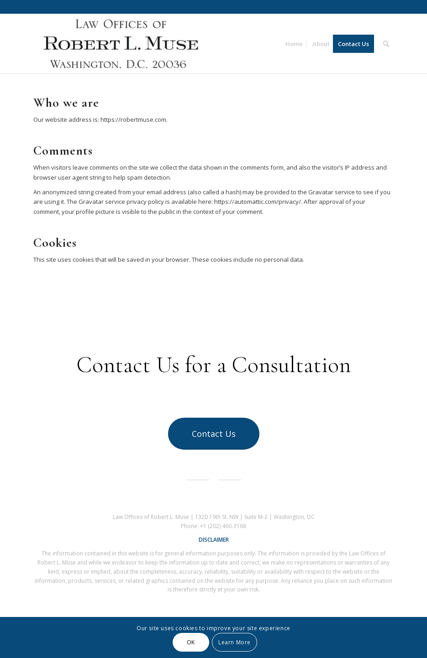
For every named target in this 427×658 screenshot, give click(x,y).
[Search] (386, 43)
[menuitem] (294, 43)
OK (191, 642)
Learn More (234, 642)
